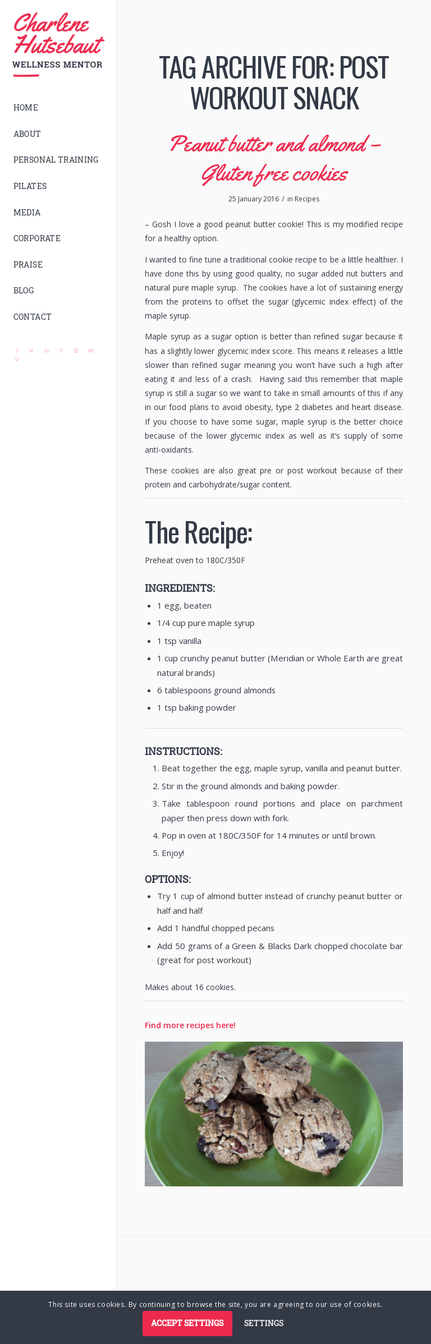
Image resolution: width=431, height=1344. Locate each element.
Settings (263, 1323)
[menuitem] (58, 108)
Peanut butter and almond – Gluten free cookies (273, 158)
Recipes (307, 199)
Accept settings (187, 1323)
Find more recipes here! (190, 1025)
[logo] (58, 45)
